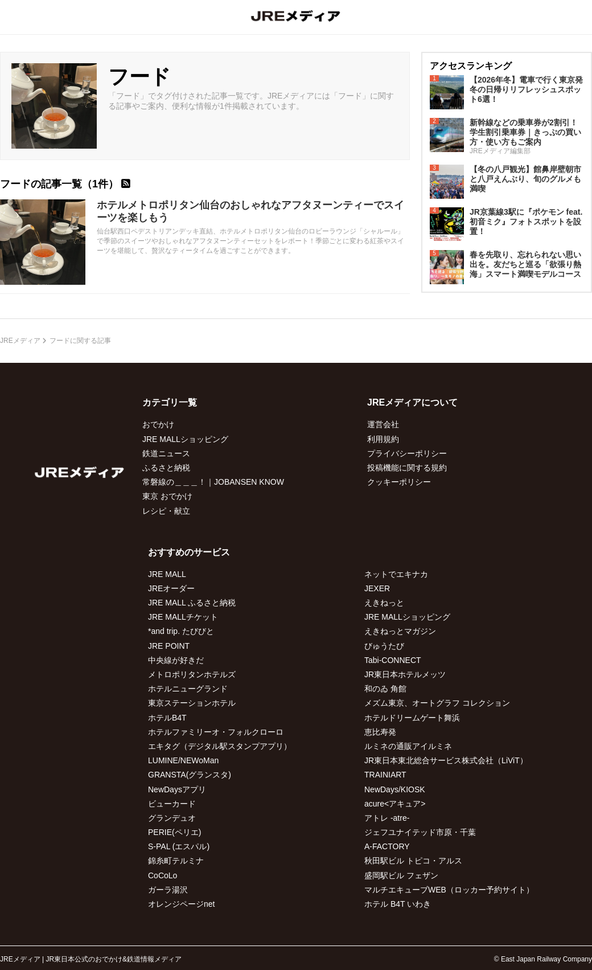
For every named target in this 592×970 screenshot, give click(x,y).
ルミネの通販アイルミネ (408, 746)
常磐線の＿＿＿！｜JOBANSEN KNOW (213, 481)
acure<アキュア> (394, 803)
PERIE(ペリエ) (174, 832)
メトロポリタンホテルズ (192, 674)
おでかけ (158, 424)
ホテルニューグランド (188, 688)
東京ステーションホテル (192, 702)
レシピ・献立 (166, 510)
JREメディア (20, 341)
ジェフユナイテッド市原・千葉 (420, 832)
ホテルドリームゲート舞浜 (412, 717)
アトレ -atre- (386, 817)
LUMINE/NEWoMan (183, 760)
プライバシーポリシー (407, 453)
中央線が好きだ (176, 660)
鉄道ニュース (166, 453)
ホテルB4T (167, 717)
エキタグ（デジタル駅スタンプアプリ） (219, 746)
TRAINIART (385, 774)
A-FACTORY (387, 846)
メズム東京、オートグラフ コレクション (437, 702)
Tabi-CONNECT (392, 660)
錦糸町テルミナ (176, 860)
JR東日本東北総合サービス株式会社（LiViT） (446, 760)
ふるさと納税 (166, 467)
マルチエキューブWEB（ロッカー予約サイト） (449, 889)
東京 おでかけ (167, 496)
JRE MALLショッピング (185, 439)
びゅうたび (384, 645)
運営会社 (383, 424)
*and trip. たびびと (181, 631)
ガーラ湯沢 (168, 889)
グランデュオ (172, 817)
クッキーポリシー (399, 481)
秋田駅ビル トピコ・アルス (413, 860)
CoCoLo (162, 875)
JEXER (377, 588)
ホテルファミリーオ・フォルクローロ (215, 731)
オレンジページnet (181, 903)
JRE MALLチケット (183, 616)
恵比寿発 (380, 731)
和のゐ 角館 (385, 688)
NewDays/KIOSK (394, 789)
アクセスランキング (471, 66)
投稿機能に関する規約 (407, 467)
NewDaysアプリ (177, 789)
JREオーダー (171, 588)
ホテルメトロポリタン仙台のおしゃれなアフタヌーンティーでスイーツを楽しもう (250, 211)
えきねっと (384, 602)
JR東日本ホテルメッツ (405, 674)
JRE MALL (167, 574)
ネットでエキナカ (396, 574)
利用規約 (383, 439)
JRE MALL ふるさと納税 (192, 602)
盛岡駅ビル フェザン (401, 875)
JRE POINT (169, 645)
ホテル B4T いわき (397, 903)
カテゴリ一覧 (169, 402)
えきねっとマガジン (400, 631)
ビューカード (172, 803)
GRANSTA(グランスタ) (189, 774)
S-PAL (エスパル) (178, 846)
